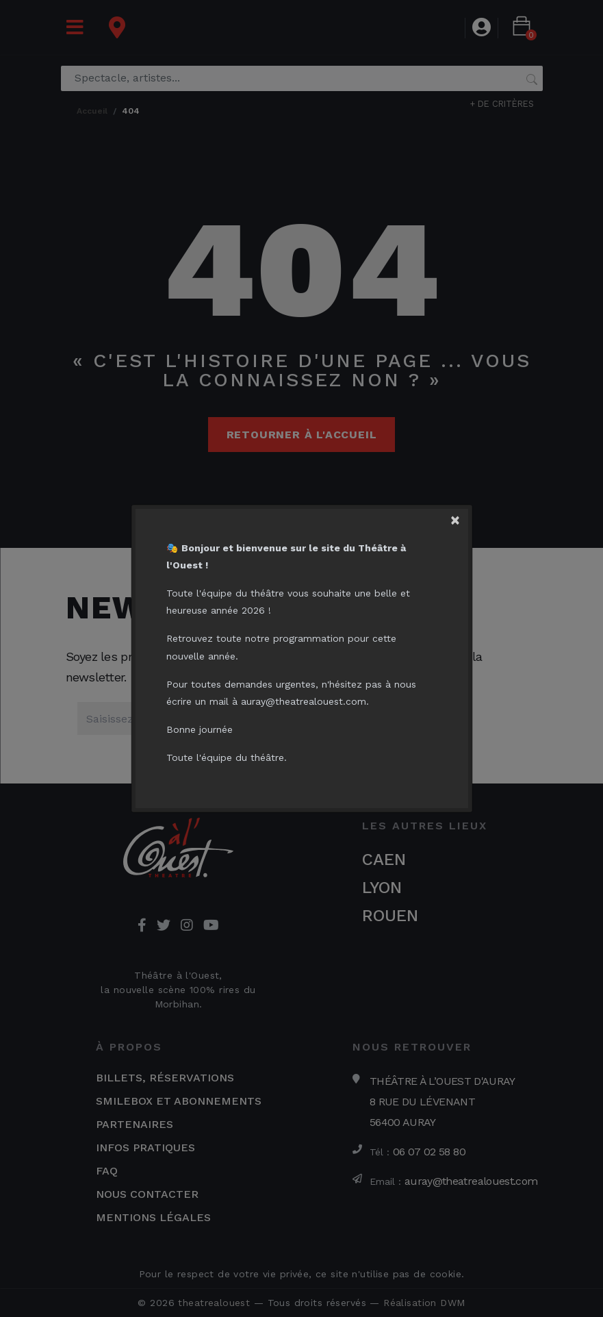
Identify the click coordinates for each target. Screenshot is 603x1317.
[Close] (460, 516)
